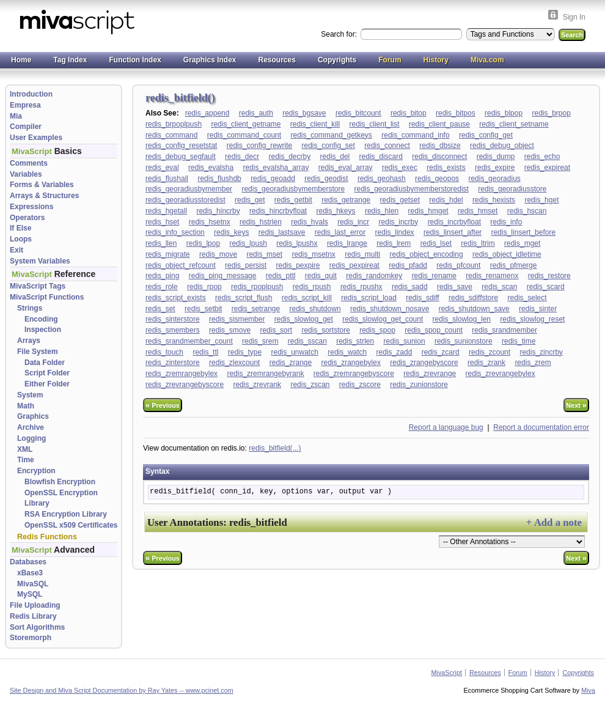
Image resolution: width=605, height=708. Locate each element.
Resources (277, 60)
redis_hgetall (166, 211)
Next (576, 405)
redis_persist (245, 265)
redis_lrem (393, 243)
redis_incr (353, 222)
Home (21, 60)
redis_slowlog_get (303, 319)
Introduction (31, 94)
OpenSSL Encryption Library (61, 498)
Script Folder (47, 373)
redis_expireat (547, 167)
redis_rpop (204, 286)
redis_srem (260, 341)
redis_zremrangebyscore (354, 373)
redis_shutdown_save (474, 308)
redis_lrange (347, 243)
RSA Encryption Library (65, 514)
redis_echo (542, 156)
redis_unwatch (294, 352)
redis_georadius (494, 178)
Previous (162, 405)
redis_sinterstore (172, 319)
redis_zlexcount (234, 362)
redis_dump (496, 156)
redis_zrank (486, 362)
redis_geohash (382, 178)
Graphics (33, 416)
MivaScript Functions (47, 297)
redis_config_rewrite (259, 145)
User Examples (36, 137)
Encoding (41, 319)
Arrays (28, 340)
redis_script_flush (243, 297)
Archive (30, 427)
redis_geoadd (273, 178)
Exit (16, 250)
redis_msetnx (313, 254)
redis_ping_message (223, 275)
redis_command (171, 135)
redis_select (527, 297)
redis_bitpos (455, 113)
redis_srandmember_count (189, 341)
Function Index (135, 60)
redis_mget (522, 243)
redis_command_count (244, 135)
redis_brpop (551, 113)
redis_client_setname (513, 124)
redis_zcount (489, 352)
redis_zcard (441, 352)
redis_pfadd (408, 265)
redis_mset (264, 254)
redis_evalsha (210, 167)
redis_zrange (291, 362)
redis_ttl (205, 352)
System (30, 395)
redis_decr (242, 156)
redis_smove (230, 330)
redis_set (160, 308)
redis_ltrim (477, 243)
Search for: (340, 34)
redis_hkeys (336, 211)
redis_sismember (237, 319)
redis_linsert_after (453, 232)
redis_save (454, 286)
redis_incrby (399, 222)
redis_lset (436, 243)
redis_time (518, 341)
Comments (29, 163)
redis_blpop (503, 113)
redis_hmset (477, 211)
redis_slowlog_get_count (382, 319)
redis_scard (546, 286)
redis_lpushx (296, 243)
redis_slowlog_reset (532, 319)
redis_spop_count (434, 330)
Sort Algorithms (37, 627)
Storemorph (30, 637)
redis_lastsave (282, 232)
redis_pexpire (298, 265)
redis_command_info (415, 135)
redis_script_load (369, 297)
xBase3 (30, 573)
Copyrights (337, 60)
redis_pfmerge (513, 265)
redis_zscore (360, 384)
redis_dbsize (439, 145)
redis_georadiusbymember (188, 189)
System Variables (40, 261)
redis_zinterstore (172, 362)
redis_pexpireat (354, 265)
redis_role (161, 286)
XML (24, 449)
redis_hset (162, 222)
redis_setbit (203, 308)
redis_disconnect (439, 156)
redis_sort (276, 330)
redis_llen (161, 243)
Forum (389, 60)
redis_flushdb (219, 178)
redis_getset (400, 200)
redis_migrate (167, 254)
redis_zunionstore (419, 384)
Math (25, 406)
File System (37, 351)
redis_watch (347, 352)
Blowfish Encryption (59, 482)
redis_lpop (203, 243)
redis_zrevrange (429, 373)
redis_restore (549, 275)
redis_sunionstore (464, 341)
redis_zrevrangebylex (500, 373)
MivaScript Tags (37, 286)
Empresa (25, 105)
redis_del (335, 156)
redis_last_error (340, 232)
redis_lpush (247, 243)
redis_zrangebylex (351, 362)
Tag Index (70, 60)
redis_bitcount (358, 113)
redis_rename (434, 275)
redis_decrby (289, 156)
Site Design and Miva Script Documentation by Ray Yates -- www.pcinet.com (121, 690)
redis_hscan (527, 211)
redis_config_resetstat (181, 145)
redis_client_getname (245, 124)
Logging (31, 438)
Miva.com (487, 60)
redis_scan (499, 286)
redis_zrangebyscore (424, 362)
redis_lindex (394, 232)
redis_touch (164, 352)
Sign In (574, 17)
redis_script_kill (307, 297)
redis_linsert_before (523, 232)
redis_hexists (493, 200)
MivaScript (446, 672)
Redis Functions (47, 537)
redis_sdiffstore (473, 297)
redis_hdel (446, 200)
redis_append (207, 113)
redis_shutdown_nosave (389, 308)
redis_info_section (175, 232)
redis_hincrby (218, 211)
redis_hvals (309, 222)
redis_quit (321, 275)
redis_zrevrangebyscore (184, 384)
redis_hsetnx (209, 222)
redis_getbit (293, 200)
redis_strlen (355, 341)
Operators (27, 217)
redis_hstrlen (261, 222)
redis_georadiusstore (512, 189)
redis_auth (256, 113)
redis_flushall (166, 178)
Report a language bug (446, 427)
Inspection (42, 329)
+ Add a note (554, 522)
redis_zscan (309, 384)
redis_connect (387, 145)
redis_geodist (326, 178)
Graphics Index (210, 60)
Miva (588, 690)
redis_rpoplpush (257, 286)
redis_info (506, 222)
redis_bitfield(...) (275, 448)
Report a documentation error (541, 427)
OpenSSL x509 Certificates (71, 525)
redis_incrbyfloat (454, 222)
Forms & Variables (42, 184)
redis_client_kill (315, 124)
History (436, 60)
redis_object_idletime (506, 254)
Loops (21, 239)
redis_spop (377, 330)
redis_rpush (312, 286)
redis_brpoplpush (173, 124)
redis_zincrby (541, 352)
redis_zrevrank (257, 384)
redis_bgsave (304, 113)
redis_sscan (307, 341)
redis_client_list (375, 124)
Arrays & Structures (44, 195)
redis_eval (162, 167)
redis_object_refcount (180, 265)
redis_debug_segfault (180, 156)
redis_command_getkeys (331, 135)
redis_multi (362, 254)
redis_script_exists (175, 297)
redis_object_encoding (426, 254)
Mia (16, 116)
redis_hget (541, 200)
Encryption (36, 470)
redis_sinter (538, 308)
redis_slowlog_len (462, 319)
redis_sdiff (422, 297)
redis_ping (162, 275)
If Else (20, 228)
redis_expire (495, 167)
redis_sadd (410, 286)
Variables (26, 174)
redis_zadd (394, 352)
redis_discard (381, 156)
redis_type (245, 352)
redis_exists (446, 167)
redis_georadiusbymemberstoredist (411, 189)
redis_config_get (486, 135)
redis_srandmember (504, 330)
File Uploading (35, 605)
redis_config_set (327, 145)
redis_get (250, 200)
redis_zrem (533, 362)
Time (25, 459)
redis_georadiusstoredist (185, 200)
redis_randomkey (374, 275)
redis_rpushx (361, 286)
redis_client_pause (439, 124)
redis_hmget (428, 211)
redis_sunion (404, 341)
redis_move (218, 254)
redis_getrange (345, 200)
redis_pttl (281, 275)
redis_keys (231, 232)
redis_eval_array (345, 167)
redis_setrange (256, 308)
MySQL (29, 594)
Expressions (31, 206)
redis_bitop (409, 113)
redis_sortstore (325, 330)
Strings (29, 308)
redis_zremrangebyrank (265, 373)
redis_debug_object (502, 145)
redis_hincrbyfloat (278, 211)
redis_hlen (381, 211)
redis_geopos (437, 178)
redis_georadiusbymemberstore (293, 189)
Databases (28, 562)
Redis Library (33, 616)
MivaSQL (32, 584)
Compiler (26, 126)
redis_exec (399, 167)
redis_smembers (172, 330)
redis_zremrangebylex (181, 373)
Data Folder (44, 362)
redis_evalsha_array (276, 167)
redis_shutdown (315, 308)
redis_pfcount (458, 265)
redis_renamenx (492, 275)
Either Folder (47, 384)
